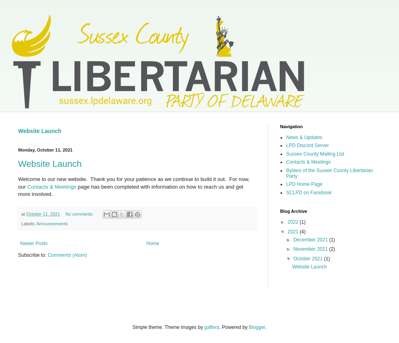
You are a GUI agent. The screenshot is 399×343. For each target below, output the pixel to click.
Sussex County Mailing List (315, 154)
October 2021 (308, 259)
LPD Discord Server (307, 145)
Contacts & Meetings (52, 187)
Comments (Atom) (67, 255)
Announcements (52, 223)
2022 (294, 222)
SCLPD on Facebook (309, 192)
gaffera (211, 327)
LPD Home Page (304, 184)
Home (152, 243)
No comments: (80, 214)
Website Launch (39, 131)
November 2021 (311, 249)
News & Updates (304, 137)
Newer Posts (34, 243)
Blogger (257, 327)
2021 (294, 232)
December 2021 (311, 240)
